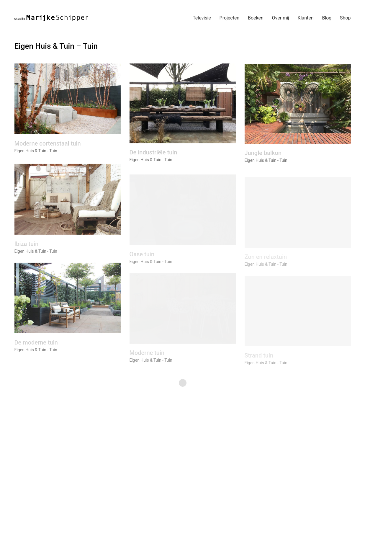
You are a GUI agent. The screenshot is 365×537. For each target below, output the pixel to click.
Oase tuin (142, 261)
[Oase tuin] (183, 217)
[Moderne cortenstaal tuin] (67, 99)
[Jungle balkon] (298, 107)
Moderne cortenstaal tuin (47, 144)
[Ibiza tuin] (67, 204)
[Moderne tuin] (183, 315)
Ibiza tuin (26, 249)
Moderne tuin (147, 360)
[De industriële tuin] (183, 105)
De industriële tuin (153, 154)
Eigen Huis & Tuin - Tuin (35, 151)
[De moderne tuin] (67, 303)
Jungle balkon (263, 156)
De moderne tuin (36, 348)
